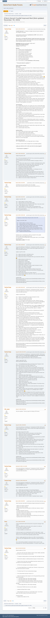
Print (45, 25)
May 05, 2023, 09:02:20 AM (20, 153)
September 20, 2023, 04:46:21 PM (21, 480)
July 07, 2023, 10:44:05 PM (20, 244)
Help (37, 615)
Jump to (29, 607)
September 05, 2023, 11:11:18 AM (21, 466)
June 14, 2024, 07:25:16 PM (20, 521)
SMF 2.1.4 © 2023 (5, 615)
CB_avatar (7, 409)
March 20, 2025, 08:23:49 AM (20, 548)
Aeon (5, 521)
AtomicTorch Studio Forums (12, 5)
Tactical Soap (7, 29)
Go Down (5, 25)
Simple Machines (11, 615)
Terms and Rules (41, 615)
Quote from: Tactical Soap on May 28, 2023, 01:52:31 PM (28, 217)
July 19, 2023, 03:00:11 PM (20, 287)
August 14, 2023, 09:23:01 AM (21, 409)
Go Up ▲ (46, 615)
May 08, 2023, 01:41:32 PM (20, 182)
